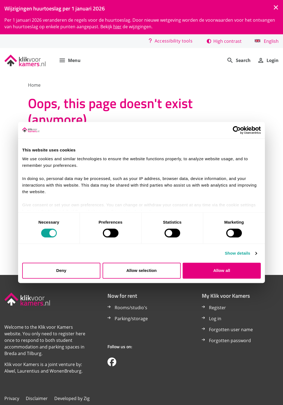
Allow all (221, 270)
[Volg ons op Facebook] (111, 362)
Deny (61, 270)
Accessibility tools (170, 41)
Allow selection (141, 270)
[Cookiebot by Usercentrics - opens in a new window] (237, 130)
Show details (237, 253)
